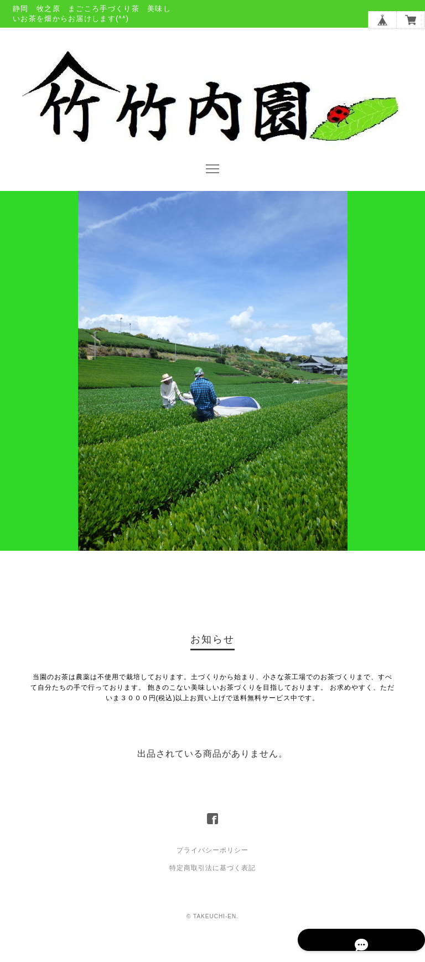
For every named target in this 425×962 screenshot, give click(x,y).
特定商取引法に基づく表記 (212, 890)
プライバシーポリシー (212, 872)
